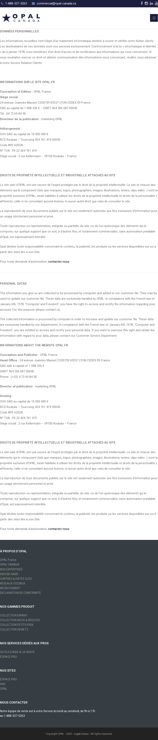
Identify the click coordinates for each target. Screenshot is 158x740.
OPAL (3, 688)
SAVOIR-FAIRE (9, 574)
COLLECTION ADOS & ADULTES (20, 620)
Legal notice (81, 733)
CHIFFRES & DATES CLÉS (16, 578)
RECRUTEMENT (10, 588)
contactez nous (58, 261)
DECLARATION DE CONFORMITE (20, 592)
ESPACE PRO (8, 656)
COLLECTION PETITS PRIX (16, 624)
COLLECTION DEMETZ (14, 629)
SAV (3, 684)
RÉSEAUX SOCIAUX (12, 583)
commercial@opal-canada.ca (56, 3)
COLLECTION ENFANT (14, 615)
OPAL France (8, 559)
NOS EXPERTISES (11, 569)
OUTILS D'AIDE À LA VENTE (17, 652)
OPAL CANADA (9, 564)
